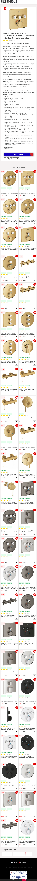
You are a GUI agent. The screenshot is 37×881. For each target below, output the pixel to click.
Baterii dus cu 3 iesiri (19, 854)
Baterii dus (29, 854)
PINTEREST (22, 863)
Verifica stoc (23, 154)
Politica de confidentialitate (19, 867)
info (16, 195)
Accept (24, 880)
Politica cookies (31, 867)
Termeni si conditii (6, 867)
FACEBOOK (14, 863)
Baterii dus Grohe (7, 854)
